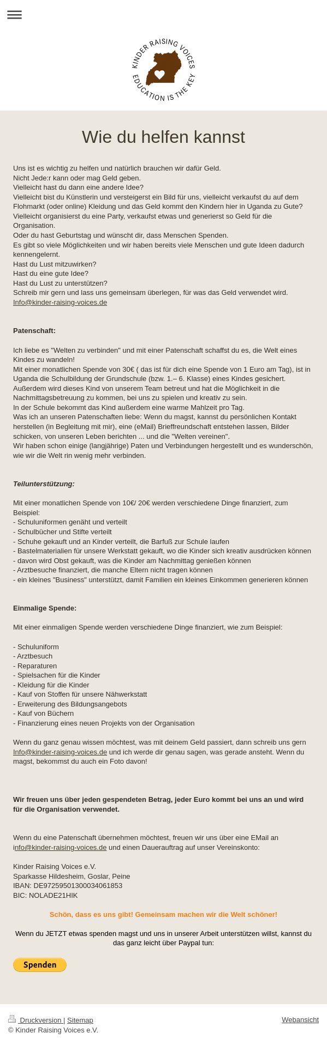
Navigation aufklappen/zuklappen (163, 14)
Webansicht (300, 1020)
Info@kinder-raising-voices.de (60, 302)
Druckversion (35, 1020)
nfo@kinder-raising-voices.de (61, 847)
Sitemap (80, 1020)
